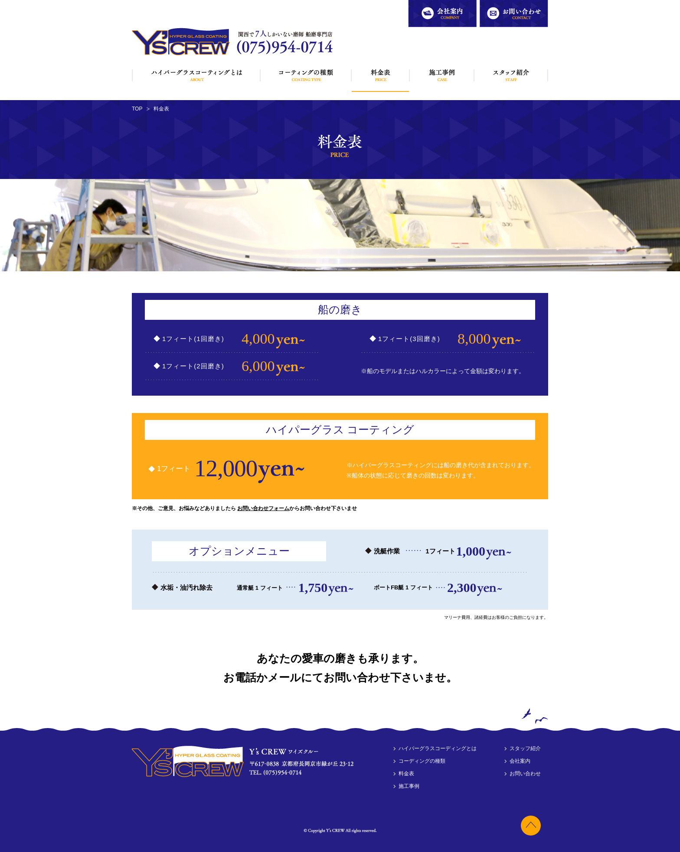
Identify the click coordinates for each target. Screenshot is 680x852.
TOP (137, 109)
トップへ (528, 823)
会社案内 (418, 4)
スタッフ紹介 (510, 75)
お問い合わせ (495, 4)
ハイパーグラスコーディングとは (196, 75)
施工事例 (442, 75)
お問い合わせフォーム (263, 508)
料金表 (380, 76)
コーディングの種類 (305, 75)
